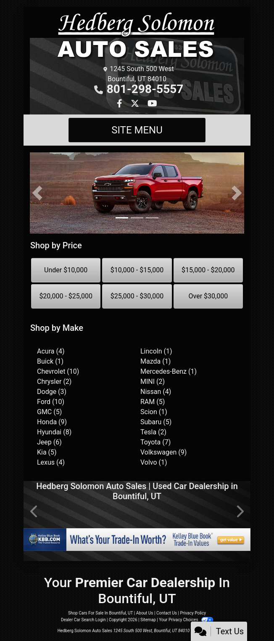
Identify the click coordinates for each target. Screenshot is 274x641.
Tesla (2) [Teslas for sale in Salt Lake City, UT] (153, 432)
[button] (37, 193)
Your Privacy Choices (186, 619)
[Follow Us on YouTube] (152, 104)
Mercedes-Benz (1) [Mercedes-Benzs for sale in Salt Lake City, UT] (168, 371)
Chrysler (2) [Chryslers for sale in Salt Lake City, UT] (54, 382)
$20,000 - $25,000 (65, 296)
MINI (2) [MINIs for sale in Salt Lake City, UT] (152, 382)
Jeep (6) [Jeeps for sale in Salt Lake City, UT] (49, 442)
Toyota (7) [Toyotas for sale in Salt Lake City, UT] (155, 442)
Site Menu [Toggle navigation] (137, 130)
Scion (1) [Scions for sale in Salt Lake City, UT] (153, 412)
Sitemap (148, 619)
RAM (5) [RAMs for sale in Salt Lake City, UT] (152, 402)
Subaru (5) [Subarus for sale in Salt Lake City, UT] (155, 422)
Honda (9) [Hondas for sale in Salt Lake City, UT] (52, 422)
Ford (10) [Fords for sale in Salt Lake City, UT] (50, 402)
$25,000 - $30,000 (137, 296)
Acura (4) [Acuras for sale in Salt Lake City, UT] (50, 351)
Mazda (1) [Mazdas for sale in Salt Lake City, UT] (155, 361)
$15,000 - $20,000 (208, 270)
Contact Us (166, 613)
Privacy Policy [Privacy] (193, 613)
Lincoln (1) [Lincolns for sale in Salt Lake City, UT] (156, 351)
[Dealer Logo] (137, 36)
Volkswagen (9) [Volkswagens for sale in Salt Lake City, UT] (163, 452)
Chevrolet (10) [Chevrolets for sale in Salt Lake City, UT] (58, 371)
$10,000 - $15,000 (137, 270)
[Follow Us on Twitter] (135, 104)
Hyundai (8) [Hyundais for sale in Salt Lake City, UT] (54, 432)
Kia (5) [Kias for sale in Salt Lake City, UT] (47, 452)
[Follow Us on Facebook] (120, 104)
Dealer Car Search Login (83, 619)
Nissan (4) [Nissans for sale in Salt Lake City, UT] (155, 392)
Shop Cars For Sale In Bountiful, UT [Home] (100, 613)
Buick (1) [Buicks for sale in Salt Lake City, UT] (50, 361)
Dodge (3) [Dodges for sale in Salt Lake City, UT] (51, 392)
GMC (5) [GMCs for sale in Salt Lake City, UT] (49, 412)
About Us (144, 613)
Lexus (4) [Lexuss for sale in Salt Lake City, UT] (51, 462)
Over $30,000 (208, 296)
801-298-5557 (145, 89)
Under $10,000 (65, 270)
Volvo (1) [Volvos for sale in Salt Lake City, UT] (153, 462)
